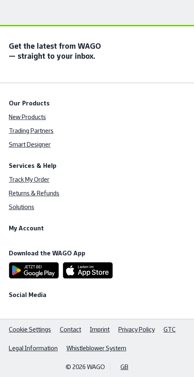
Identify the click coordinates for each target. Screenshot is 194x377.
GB (124, 366)
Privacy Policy (136, 329)
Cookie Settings (30, 329)
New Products (27, 116)
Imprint (100, 329)
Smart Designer (30, 144)
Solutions (21, 206)
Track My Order (29, 179)
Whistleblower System (96, 348)
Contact (70, 329)
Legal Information (33, 348)
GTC (169, 329)
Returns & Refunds (34, 193)
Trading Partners (31, 130)
